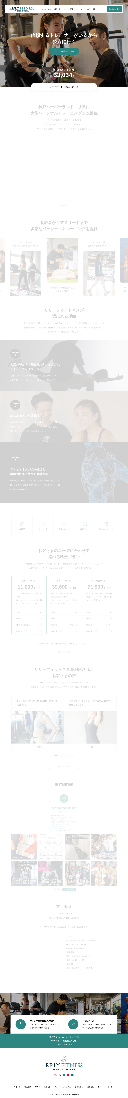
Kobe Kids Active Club (63, 1087)
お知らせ (47, 1087)
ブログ (37, 1087)
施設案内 (27, 1087)
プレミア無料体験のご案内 (64, 51)
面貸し (94, 9)
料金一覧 (57, 9)
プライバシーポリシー (106, 1087)
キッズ (87, 9)
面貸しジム (79, 1087)
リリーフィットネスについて (41, 9)
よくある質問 (67, 9)
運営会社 (90, 1087)
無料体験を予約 (114, 9)
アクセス (79, 9)
